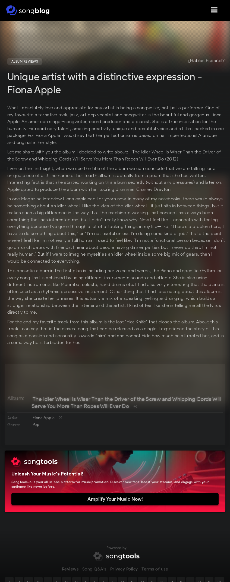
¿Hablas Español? (206, 60)
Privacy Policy (124, 572)
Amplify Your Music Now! (115, 499)
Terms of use (154, 572)
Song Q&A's (94, 572)
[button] (214, 10)
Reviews (70, 572)
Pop (36, 424)
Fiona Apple (44, 417)
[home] (27, 10)
